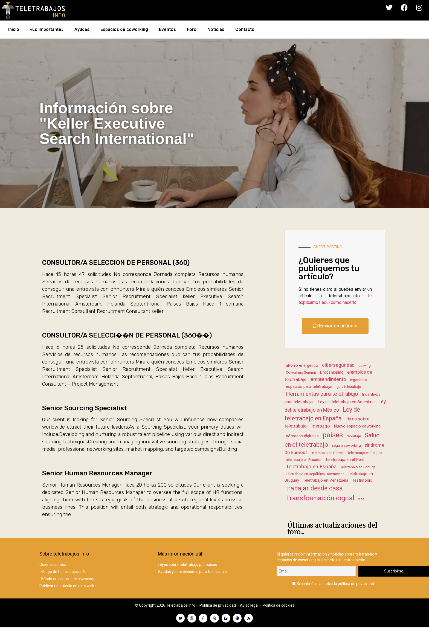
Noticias (215, 29)
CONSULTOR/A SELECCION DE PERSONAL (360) (116, 262)
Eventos (167, 29)
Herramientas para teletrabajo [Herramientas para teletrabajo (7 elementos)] (322, 394)
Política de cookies (278, 605)
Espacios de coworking (124, 29)
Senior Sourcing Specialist (84, 408)
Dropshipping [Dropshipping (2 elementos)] (331, 372)
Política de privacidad (217, 605)
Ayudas (81, 29)
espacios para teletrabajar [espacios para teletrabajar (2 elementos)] (309, 386)
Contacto (244, 29)
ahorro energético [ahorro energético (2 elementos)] (302, 365)
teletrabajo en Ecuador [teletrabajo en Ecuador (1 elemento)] (303, 460)
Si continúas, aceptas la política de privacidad (333, 582)
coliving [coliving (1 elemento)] (364, 366)
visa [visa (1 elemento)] (361, 499)
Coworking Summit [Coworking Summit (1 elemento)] (301, 372)
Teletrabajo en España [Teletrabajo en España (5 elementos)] (311, 467)
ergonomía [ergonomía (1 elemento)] (358, 380)
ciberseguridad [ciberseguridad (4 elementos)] (338, 365)
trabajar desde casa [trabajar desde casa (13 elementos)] (314, 488)
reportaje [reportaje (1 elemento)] (354, 436)
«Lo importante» (46, 29)
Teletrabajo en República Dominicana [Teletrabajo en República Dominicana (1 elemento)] (315, 474)
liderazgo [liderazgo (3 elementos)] (320, 426)
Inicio (13, 29)
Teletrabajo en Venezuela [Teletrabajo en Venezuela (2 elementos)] (325, 480)
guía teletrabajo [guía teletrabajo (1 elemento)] (349, 387)
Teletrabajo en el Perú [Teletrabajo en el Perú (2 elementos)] (344, 459)
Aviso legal (249, 605)
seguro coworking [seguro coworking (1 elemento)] (346, 445)
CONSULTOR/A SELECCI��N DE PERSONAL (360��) (127, 335)
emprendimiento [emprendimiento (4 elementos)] (328, 379)
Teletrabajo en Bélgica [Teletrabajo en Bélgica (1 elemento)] (364, 453)
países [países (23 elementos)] (333, 435)
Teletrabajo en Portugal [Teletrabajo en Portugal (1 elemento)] (358, 467)
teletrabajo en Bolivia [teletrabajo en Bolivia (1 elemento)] (327, 453)
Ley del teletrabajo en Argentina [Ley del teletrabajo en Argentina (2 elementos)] (346, 401)
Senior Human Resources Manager (97, 473)
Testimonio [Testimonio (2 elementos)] (362, 480)
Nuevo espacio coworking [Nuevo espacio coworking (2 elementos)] (357, 426)
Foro (191, 29)
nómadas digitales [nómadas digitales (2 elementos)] (302, 436)
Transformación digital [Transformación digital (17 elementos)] (320, 498)
